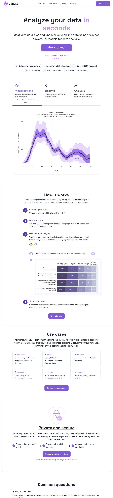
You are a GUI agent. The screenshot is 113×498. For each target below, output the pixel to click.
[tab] (27, 94)
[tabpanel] (56, 141)
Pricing (73, 3)
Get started (56, 47)
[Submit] (93, 253)
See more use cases (56, 393)
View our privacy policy (56, 459)
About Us (41, 3)
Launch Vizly (103, 3)
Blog (64, 3)
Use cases (53, 3)
